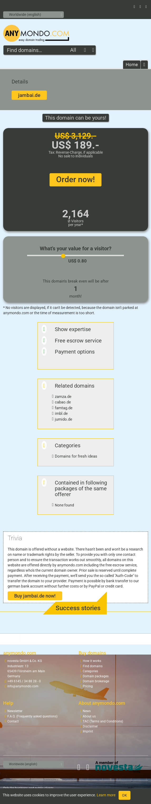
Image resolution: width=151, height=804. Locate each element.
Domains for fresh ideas (76, 456)
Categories (90, 671)
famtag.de (63, 408)
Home (132, 64)
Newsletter (14, 711)
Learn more (106, 795)
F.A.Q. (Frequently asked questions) (32, 716)
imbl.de (61, 413)
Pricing (88, 686)
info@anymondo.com (22, 686)
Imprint (88, 731)
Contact (13, 721)
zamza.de (63, 396)
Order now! (75, 179)
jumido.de (63, 419)
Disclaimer (90, 726)
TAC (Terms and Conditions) (103, 721)
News (87, 711)
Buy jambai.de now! (35, 596)
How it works (92, 661)
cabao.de (63, 402)
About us (89, 716)
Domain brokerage (96, 681)
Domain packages (96, 676)
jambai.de (29, 95)
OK (124, 795)
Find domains (93, 666)
